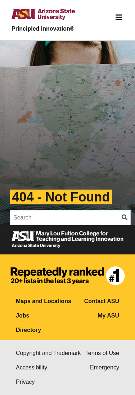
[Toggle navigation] (118, 17)
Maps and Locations (43, 301)
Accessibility (31, 367)
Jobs (22, 315)
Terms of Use (102, 353)
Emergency (104, 367)
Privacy (25, 382)
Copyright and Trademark (48, 353)
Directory (28, 330)
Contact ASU (101, 301)
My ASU (108, 315)
